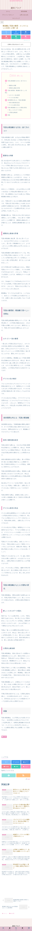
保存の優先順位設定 (14, 102)
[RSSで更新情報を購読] (23, 775)
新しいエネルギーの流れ (15, 110)
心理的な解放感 (13, 112)
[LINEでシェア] (16, 37)
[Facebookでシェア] (16, 33)
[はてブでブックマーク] (25, 33)
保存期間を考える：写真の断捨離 (17, 100)
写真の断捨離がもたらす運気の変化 (17, 107)
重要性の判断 (12, 85)
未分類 (4, 736)
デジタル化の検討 (14, 97)
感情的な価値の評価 (14, 88)
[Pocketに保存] (6, 37)
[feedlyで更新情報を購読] (9, 775)
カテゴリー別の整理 (14, 95)
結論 (9, 115)
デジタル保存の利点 (14, 105)
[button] (25, 37)
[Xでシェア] (6, 33)
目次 (14, 75)
